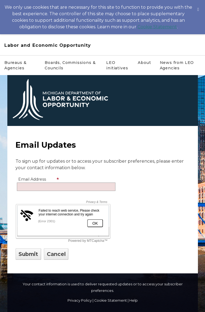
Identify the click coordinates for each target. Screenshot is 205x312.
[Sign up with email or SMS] (28, 254)
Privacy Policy (80, 300)
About (144, 62)
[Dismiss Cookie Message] (198, 5)
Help (133, 300)
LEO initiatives (117, 65)
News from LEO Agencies (177, 65)
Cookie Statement (157, 26)
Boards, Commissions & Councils (70, 65)
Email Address (38, 179)
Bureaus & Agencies (15, 65)
